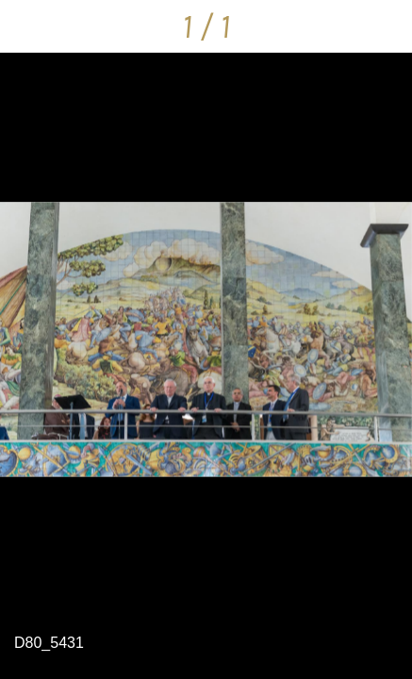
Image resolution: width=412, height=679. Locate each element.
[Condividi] (385, 26)
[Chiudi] (26, 26)
